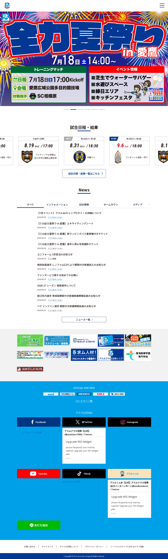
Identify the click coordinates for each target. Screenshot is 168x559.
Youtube (38, 473)
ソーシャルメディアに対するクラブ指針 (127, 546)
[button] (66, 109)
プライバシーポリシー (94, 546)
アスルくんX (129, 473)
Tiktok (84, 473)
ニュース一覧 (83, 319)
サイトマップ (47, 546)
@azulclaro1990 (71, 481)
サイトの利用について (69, 546)
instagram (129, 422)
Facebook (38, 422)
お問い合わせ (29, 546)
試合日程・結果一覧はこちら (84, 173)
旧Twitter (84, 422)
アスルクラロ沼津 (32, 432)
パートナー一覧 (84, 401)
